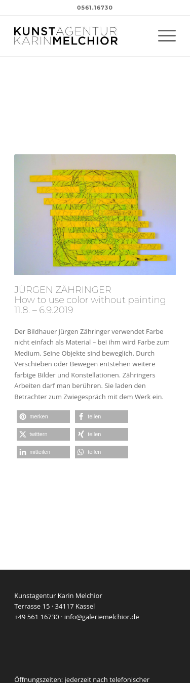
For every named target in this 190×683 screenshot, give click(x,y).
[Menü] (162, 36)
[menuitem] (162, 36)
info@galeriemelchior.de (101, 616)
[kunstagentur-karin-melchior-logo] (78, 36)
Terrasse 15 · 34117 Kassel (54, 606)
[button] (43, 416)
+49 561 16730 (36, 616)
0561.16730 (95, 7)
